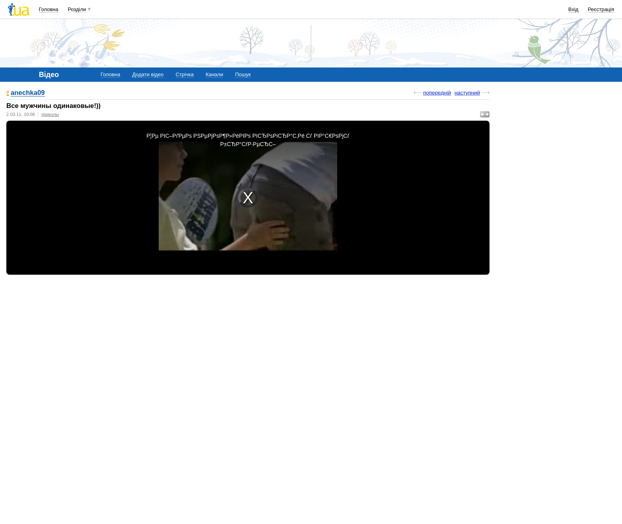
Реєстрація (601, 9)
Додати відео (147, 74)
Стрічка (185, 74)
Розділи (77, 9)
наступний (467, 93)
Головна (48, 9)
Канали (214, 74)
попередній (437, 93)
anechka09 (28, 93)
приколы (50, 114)
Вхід (573, 9)
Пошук (243, 74)
